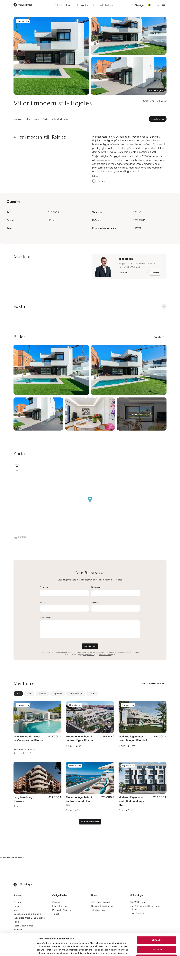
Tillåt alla (156, 919)
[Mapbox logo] (20, 537)
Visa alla (159, 336)
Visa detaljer (153, 950)
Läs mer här (109, 652)
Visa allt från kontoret (153, 683)
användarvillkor (105, 655)
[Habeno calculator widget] (21, 845)
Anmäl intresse (157, 119)
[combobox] (149, 5)
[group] (90, 693)
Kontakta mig (90, 646)
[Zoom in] (17, 467)
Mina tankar (45, 617)
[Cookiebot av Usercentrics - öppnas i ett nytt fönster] (18, 950)
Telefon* (94, 602)
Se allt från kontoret (90, 821)
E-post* (43, 602)
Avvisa (156, 937)
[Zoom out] (17, 471)
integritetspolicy (89, 655)
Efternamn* (96, 587)
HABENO (19, 857)
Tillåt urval (156, 928)
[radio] (18, 693)
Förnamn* (44, 587)
